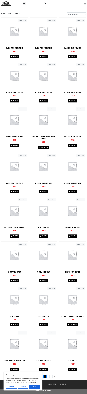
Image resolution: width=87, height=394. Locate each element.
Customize (11, 386)
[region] (23, 381)
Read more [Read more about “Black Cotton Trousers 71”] (44, 191)
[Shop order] (76, 14)
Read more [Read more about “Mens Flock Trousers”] (44, 280)
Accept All (34, 386)
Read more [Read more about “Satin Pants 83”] (73, 369)
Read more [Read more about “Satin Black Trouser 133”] (44, 369)
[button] (24, 3)
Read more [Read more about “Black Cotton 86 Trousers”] (73, 101)
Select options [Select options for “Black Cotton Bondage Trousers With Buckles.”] (44, 147)
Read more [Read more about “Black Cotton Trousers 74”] (73, 191)
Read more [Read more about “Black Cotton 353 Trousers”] (15, 56)
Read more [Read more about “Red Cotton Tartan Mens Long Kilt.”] (15, 369)
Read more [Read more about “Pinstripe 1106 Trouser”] (73, 280)
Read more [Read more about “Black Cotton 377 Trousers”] (44, 56)
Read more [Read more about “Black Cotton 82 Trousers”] (44, 101)
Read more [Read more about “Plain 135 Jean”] (15, 325)
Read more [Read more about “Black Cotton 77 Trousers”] (15, 101)
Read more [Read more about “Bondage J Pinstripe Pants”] (73, 236)
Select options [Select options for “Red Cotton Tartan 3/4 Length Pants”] (73, 325)
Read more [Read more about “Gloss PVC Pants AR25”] (15, 280)
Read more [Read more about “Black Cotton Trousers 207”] (15, 191)
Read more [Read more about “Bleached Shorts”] (44, 236)
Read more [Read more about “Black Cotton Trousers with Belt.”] (15, 236)
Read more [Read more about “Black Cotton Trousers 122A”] (73, 145)
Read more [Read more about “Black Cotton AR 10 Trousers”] (15, 145)
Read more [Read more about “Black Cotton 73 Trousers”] (73, 56)
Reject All (23, 386)
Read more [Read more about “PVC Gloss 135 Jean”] (44, 325)
